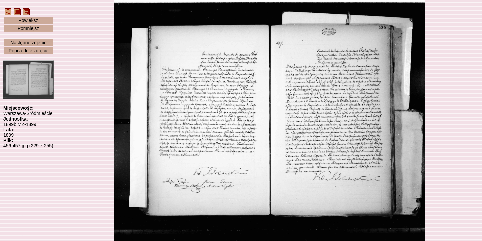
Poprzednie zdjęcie (28, 50)
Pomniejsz (28, 28)
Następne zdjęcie (28, 42)
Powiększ (28, 20)
